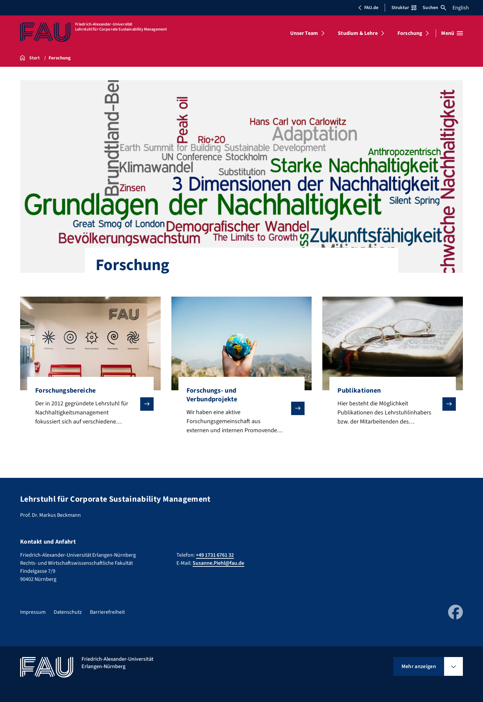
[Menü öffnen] (452, 33)
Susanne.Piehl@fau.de (218, 563)
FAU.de (368, 7)
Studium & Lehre (357, 33)
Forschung (409, 33)
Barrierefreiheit (107, 612)
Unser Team (304, 33)
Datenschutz (68, 612)
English (460, 7)
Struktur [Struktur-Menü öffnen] (403, 7)
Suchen (434, 7)
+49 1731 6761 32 (215, 555)
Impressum (33, 612)
